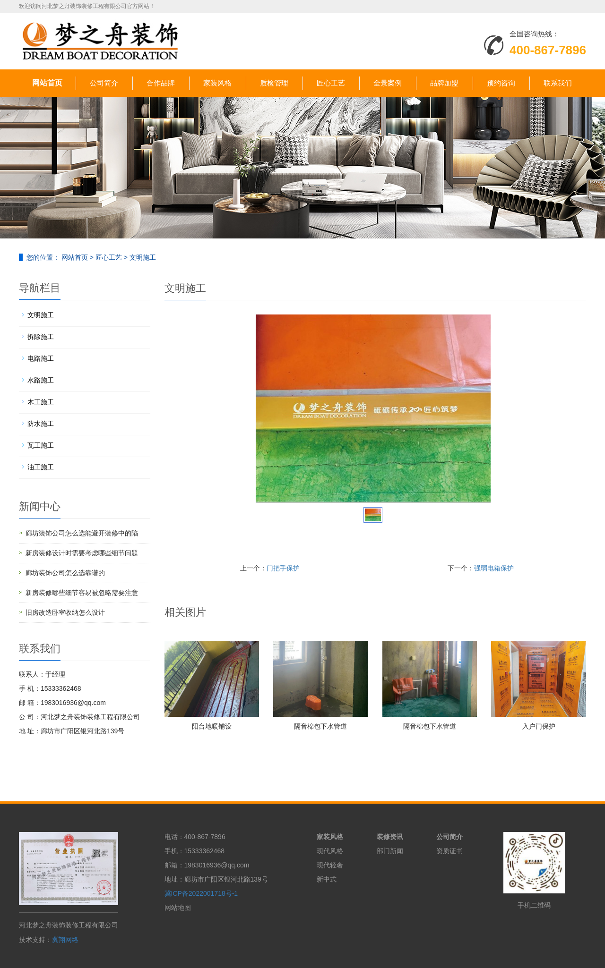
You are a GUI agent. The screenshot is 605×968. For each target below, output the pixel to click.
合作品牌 (161, 83)
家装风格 (217, 83)
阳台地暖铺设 (212, 726)
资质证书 (449, 851)
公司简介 (104, 83)
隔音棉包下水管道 (320, 726)
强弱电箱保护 (494, 568)
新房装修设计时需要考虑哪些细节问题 (82, 553)
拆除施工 (40, 336)
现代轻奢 (330, 865)
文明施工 (142, 257)
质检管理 (274, 83)
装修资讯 (390, 837)
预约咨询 (501, 83)
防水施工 (40, 423)
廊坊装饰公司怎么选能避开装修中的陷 (82, 533)
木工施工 (40, 402)
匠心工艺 (331, 83)
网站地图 (177, 907)
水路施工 (40, 380)
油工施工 (40, 467)
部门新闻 (390, 851)
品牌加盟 (444, 83)
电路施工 (40, 358)
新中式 (327, 879)
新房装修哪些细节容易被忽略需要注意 (82, 592)
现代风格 (330, 851)
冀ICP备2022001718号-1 (201, 893)
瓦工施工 (40, 445)
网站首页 (47, 83)
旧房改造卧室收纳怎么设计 (65, 612)
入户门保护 (538, 726)
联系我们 (558, 83)
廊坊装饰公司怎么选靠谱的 (65, 573)
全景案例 (387, 83)
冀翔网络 (65, 939)
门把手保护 (283, 568)
